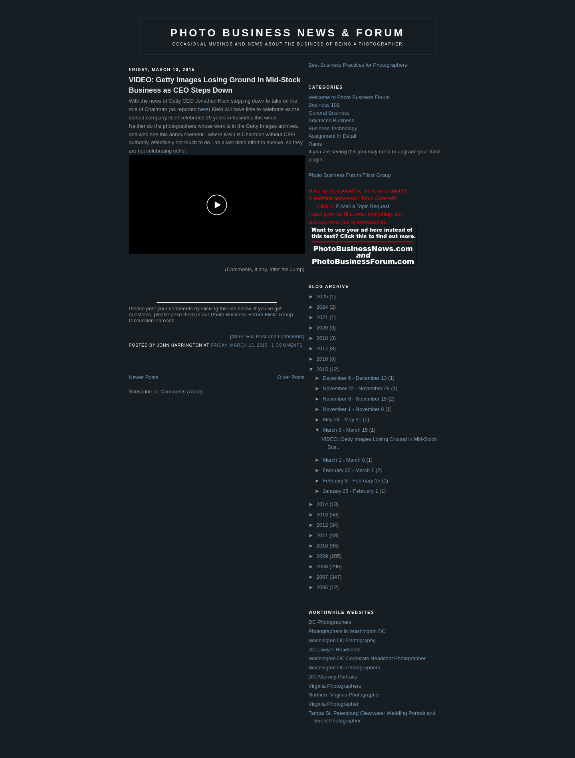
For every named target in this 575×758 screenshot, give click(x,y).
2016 (323, 359)
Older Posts (291, 377)
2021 (323, 317)
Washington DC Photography (342, 640)
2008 (323, 566)
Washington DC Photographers (344, 668)
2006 (323, 587)
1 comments (287, 345)
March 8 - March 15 (346, 430)
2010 (323, 546)
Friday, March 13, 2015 (239, 345)
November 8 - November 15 (355, 399)
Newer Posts (144, 377)
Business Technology (333, 128)
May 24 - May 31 (343, 420)
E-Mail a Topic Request (362, 206)
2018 (323, 338)
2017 (323, 348)
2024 (323, 307)
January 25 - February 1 (351, 491)
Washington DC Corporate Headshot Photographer (367, 658)
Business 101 (324, 105)
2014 (323, 504)
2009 (323, 556)
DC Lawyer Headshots (335, 650)
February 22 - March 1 (349, 470)
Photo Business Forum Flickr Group (252, 314)
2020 (323, 328)
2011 (323, 535)
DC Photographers (330, 622)
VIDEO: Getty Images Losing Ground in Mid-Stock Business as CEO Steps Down (215, 85)
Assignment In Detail (332, 136)
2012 (323, 525)
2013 (323, 515)
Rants (315, 144)
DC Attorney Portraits (333, 677)
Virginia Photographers (335, 686)
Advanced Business (331, 120)
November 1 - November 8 (354, 409)
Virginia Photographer (334, 704)
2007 (323, 577)
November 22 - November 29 (357, 388)
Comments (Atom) (181, 392)
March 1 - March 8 (344, 460)
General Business (329, 113)
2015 (323, 369)
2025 (323, 297)
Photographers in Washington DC (347, 631)
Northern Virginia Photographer (345, 695)
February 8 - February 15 (352, 481)
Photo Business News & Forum (287, 33)
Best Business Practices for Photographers (358, 65)
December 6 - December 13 (355, 378)
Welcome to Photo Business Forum (349, 97)
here (203, 109)
